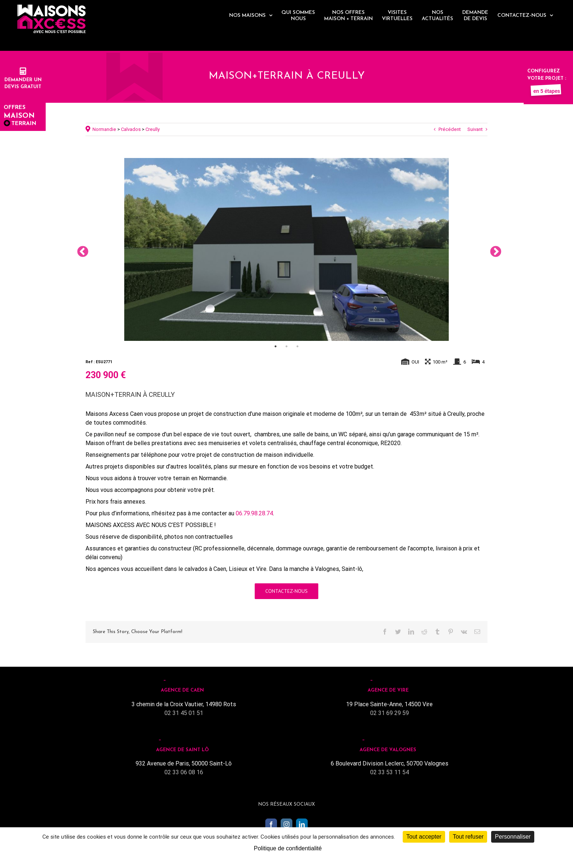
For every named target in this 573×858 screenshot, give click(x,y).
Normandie (104, 129)
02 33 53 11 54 (389, 772)
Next (493, 249)
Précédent (450, 129)
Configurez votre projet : (546, 78)
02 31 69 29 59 (389, 713)
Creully (152, 129)
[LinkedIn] (302, 824)
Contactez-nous (286, 591)
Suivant (475, 129)
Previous (80, 249)
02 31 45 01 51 (183, 713)
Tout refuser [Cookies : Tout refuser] (468, 836)
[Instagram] (286, 824)
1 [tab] (275, 346)
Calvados (131, 129)
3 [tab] (297, 346)
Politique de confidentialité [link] (288, 848)
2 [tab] (286, 346)
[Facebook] (271, 824)
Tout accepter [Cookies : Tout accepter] (423, 836)
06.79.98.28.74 (254, 513)
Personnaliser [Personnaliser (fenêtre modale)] (513, 836)
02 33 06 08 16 (183, 772)
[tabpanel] (286, 249)
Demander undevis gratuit (23, 79)
